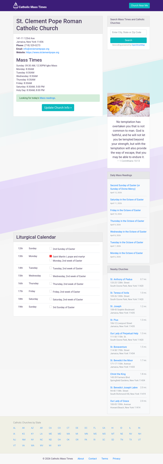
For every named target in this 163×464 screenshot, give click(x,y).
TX (130, 439)
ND (50, 439)
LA (41, 434)
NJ (14, 439)
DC (86, 428)
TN (121, 439)
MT (112, 434)
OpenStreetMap (138, 45)
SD (112, 439)
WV (41, 445)
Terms (104, 458)
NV (130, 434)
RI (94, 439)
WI (50, 445)
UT (139, 439)
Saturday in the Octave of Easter (127, 199)
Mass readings (47, 98)
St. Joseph (115, 306)
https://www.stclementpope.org (42, 52)
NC (41, 439)
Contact (93, 458)
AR (41, 428)
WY (59, 445)
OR (77, 439)
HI (112, 428)
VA (23, 445)
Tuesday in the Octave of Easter (126, 242)
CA (50, 428)
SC (103, 439)
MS (95, 434)
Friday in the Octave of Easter (125, 210)
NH (139, 434)
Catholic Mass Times (30, 5)
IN (139, 428)
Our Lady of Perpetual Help (124, 333)
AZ (32, 428)
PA (86, 439)
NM (23, 439)
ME (50, 434)
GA (103, 428)
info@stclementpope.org (36, 48)
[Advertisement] (58, 140)
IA (14, 434)
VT (14, 445)
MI (77, 434)
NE (121, 434)
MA (68, 434)
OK (68, 439)
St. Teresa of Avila (119, 292)
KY (32, 434)
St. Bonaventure (118, 347)
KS (23, 434)
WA (32, 445)
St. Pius (114, 320)
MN (86, 434)
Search (128, 40)
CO (59, 428)
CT (68, 428)
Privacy (116, 458)
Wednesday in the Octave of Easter (128, 231)
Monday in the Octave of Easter (126, 253)
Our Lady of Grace (119, 401)
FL (95, 428)
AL (14, 428)
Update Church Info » (58, 107)
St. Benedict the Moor (121, 360)
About (81, 458)
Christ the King (118, 374)
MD (59, 434)
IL (130, 428)
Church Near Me (139, 5)
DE (77, 428)
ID (121, 428)
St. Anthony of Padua (121, 279)
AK (23, 428)
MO (103, 434)
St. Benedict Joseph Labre (124, 387)
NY (32, 439)
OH (59, 439)
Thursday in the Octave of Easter (127, 221)
